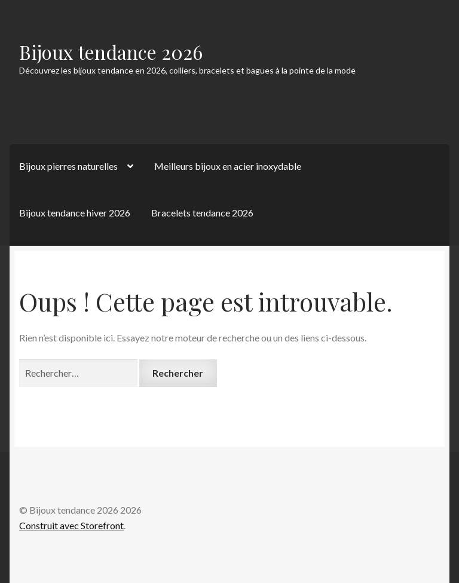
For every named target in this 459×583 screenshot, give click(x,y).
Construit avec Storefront (71, 525)
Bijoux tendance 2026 (111, 52)
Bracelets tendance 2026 (202, 212)
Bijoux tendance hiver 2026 (74, 212)
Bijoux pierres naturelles (68, 166)
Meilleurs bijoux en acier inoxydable (227, 166)
